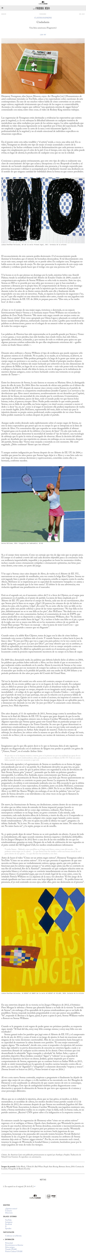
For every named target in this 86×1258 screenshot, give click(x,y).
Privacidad (9, 1243)
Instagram (8, 1222)
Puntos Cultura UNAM (13, 1251)
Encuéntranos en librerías (14, 1245)
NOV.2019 (82, 14)
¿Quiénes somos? (11, 1209)
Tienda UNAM (10, 1249)
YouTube (8, 1220)
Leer (43, 35)
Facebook (8, 1224)
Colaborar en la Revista (13, 1236)
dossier (3, 14)
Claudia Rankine (43, 18)
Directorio (9, 1213)
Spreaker (8, 1228)
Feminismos (42, 14)
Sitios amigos (10, 1247)
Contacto (8, 1211)
